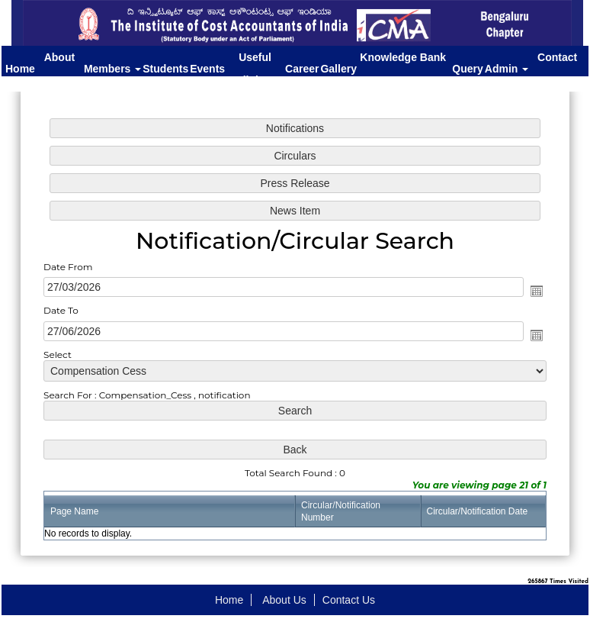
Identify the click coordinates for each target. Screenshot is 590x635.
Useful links (255, 68)
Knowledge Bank (404, 66)
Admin (506, 69)
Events (207, 69)
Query (467, 69)
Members (112, 69)
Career (302, 69)
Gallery (338, 69)
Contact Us (557, 68)
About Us (59, 68)
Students (165, 69)
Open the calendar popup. (532, 291)
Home (20, 69)
